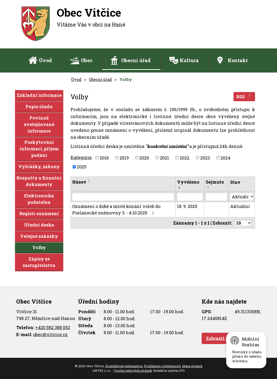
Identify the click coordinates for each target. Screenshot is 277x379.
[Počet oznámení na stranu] (242, 222)
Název (79, 182)
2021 (164, 157)
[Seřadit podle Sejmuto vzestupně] (208, 186)
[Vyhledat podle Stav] (241, 196)
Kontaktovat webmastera (124, 366)
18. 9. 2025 (187, 206)
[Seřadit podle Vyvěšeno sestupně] (179, 188)
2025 (81, 167)
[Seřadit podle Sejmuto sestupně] (208, 188)
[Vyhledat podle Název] (123, 196)
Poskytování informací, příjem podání (39, 148)
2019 (124, 157)
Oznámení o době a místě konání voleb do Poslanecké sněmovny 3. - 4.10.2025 (116, 209)
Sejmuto (215, 182)
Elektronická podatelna (39, 199)
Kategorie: (81, 157)
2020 (144, 157)
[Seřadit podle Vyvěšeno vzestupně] (179, 186)
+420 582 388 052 (52, 327)
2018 (104, 157)
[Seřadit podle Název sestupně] (89, 182)
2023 (205, 157)
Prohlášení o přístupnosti (162, 366)
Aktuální (240, 206)
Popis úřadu (39, 106)
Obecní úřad (136, 60)
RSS (244, 96)
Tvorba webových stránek (133, 370)
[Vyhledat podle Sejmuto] (216, 196)
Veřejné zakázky (39, 236)
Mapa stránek (192, 366)
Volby (39, 247)
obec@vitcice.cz (50, 334)
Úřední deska (39, 225)
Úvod (45, 60)
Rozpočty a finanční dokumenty (39, 181)
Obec (86, 60)
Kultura (189, 60)
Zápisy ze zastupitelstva (39, 262)
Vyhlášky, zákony (39, 166)
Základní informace (39, 95)
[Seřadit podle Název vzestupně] (89, 180)
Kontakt (238, 60)
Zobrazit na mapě (225, 338)
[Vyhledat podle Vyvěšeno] (189, 196)
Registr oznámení (39, 213)
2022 (184, 157)
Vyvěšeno (188, 182)
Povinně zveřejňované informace (39, 124)
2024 (225, 157)
